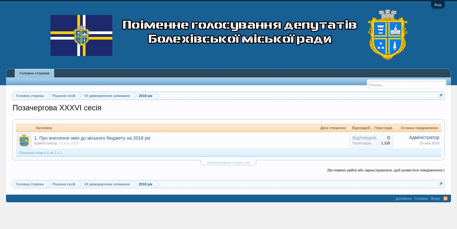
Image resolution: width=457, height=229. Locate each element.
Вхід (437, 5)
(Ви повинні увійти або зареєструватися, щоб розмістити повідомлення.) (385, 170)
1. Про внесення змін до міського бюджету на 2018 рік (92, 138)
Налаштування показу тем (228, 162)
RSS (445, 198)
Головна (421, 198)
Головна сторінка (34, 73)
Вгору (435, 198)
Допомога (403, 198)
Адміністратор (45, 143)
